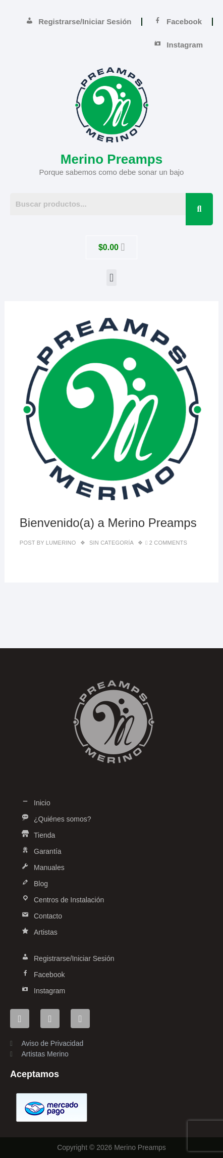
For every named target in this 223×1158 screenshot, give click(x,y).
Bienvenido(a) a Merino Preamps (108, 522)
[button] (111, 277)
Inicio (35, 803)
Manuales (42, 867)
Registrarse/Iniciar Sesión (78, 22)
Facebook (177, 22)
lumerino (60, 543)
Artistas (39, 932)
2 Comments (168, 543)
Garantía (40, 851)
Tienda (37, 835)
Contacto (41, 916)
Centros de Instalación (62, 900)
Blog (34, 884)
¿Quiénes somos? (55, 819)
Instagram (178, 45)
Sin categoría (111, 543)
